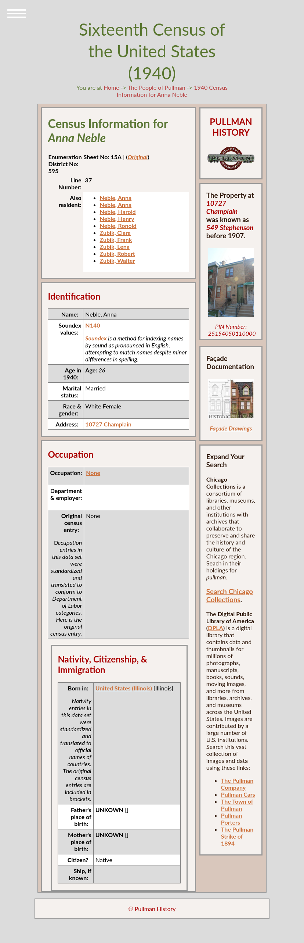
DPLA (215, 627)
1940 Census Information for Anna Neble (172, 91)
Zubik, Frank (116, 239)
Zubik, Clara (115, 232)
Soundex (95, 338)
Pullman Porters (231, 819)
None (93, 472)
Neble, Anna (116, 197)
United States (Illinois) (123, 688)
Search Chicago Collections (229, 595)
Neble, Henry (117, 218)
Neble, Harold (118, 211)
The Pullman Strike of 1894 (237, 836)
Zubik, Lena (115, 246)
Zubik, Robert (117, 253)
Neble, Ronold (118, 225)
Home (111, 87)
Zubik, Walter (117, 260)
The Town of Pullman (237, 805)
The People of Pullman (156, 87)
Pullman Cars (238, 794)
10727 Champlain (108, 424)
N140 (92, 325)
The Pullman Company (237, 784)
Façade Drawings (231, 428)
